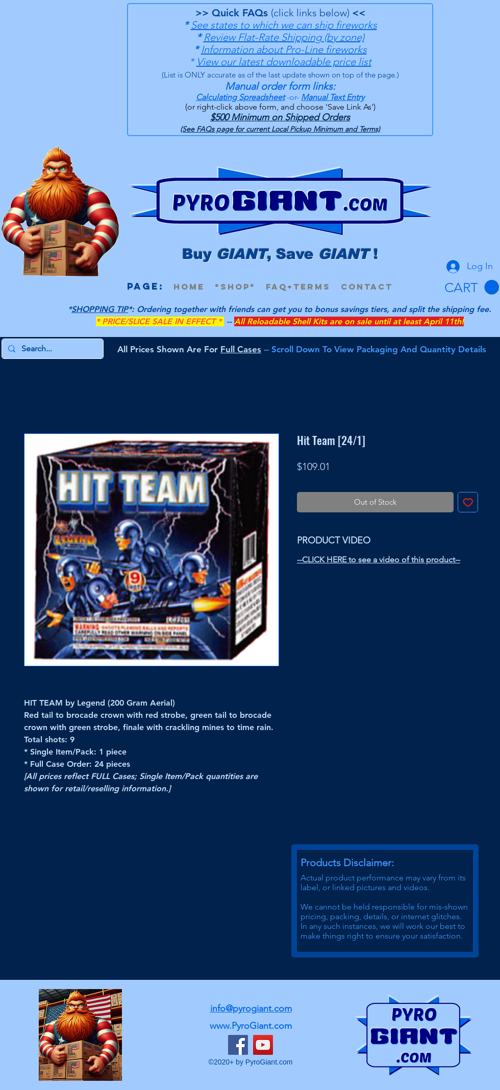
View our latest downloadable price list (283, 62)
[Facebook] (238, 1045)
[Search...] (51, 348)
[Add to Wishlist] (468, 502)
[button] (471, 287)
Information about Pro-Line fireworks (284, 49)
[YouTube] (263, 1045)
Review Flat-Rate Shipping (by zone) (284, 37)
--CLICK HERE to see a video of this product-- (378, 559)
